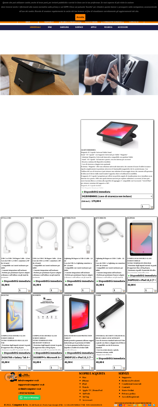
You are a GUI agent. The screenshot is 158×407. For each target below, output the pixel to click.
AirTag (85, 396)
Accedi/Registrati (130, 396)
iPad (84, 383)
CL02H (98, 295)
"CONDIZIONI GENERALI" (144, 2)
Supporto (126, 377)
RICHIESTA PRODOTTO (70, 22)
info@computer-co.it (28, 380)
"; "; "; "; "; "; (142, 280)
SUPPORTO (49, 22)
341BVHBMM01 (88, 150)
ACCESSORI (123, 27)
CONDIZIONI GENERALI (112, 22)
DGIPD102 (131, 218)
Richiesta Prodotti (130, 380)
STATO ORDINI (91, 22)
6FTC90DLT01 (101, 218)
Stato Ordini (128, 390)
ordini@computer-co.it (29, 388)
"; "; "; (15, 357)
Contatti (126, 387)
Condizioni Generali (131, 383)
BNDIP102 (68, 295)
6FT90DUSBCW (38, 218)
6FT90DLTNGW (70, 218)
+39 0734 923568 (26, 393)
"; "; (117, 196)
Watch (85, 387)
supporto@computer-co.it (31, 384)
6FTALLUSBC (6, 218)
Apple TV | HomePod (92, 390)
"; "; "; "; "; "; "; (79, 357)
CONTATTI (133, 22)
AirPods (86, 393)
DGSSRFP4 (37, 295)
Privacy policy (129, 393)
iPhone (85, 380)
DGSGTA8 (5, 295)
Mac (84, 377)
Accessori (87, 400)
